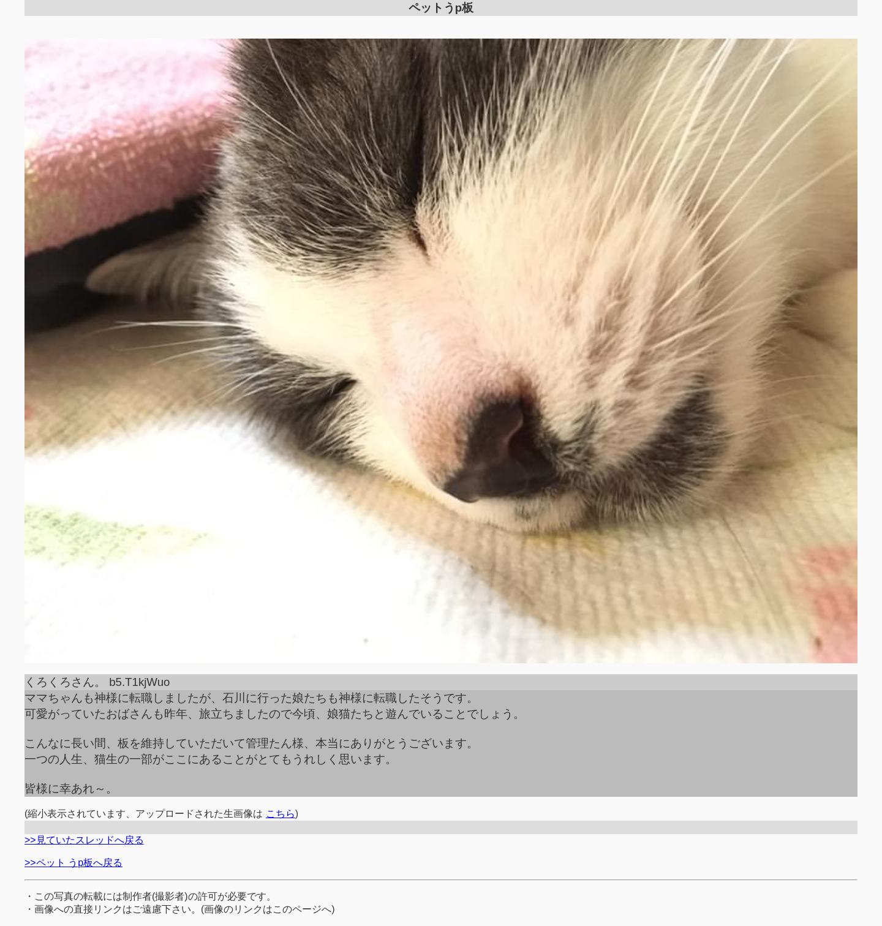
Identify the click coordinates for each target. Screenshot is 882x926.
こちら (280, 813)
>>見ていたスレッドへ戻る (84, 840)
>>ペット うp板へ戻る (73, 862)
